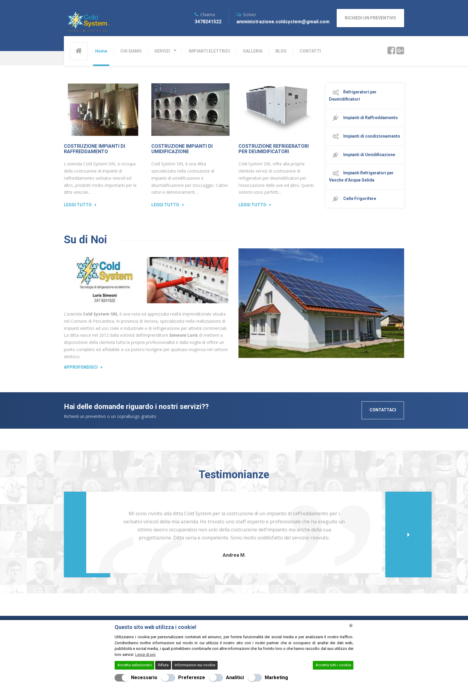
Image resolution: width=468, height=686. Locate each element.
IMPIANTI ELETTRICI (209, 51)
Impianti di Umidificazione (362, 155)
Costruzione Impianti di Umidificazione (182, 148)
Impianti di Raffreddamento (363, 118)
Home (101, 51)
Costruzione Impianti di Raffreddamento (94, 148)
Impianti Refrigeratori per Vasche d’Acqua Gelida (361, 176)
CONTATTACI (383, 409)
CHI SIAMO (131, 51)
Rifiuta (163, 665)
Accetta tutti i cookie (333, 665)
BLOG (281, 51)
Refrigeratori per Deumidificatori (353, 96)
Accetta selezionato (134, 665)
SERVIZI (162, 51)
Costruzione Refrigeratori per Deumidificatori (273, 148)
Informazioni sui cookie (195, 665)
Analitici (235, 677)
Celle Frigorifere (352, 199)
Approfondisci (81, 367)
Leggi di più (145, 654)
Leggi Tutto (78, 204)
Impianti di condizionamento (364, 136)
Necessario (144, 677)
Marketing (276, 677)
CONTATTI (310, 51)
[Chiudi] (350, 625)
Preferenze (191, 677)
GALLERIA (252, 51)
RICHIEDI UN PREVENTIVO (370, 18)
